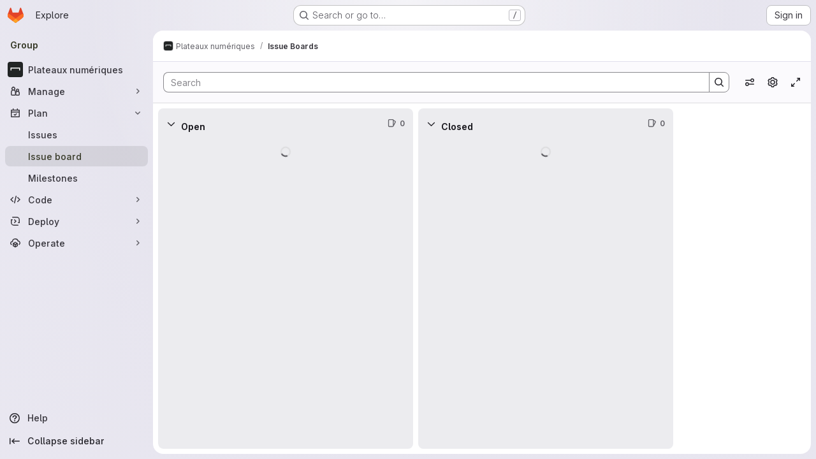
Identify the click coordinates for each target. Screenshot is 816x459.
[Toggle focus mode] (795, 82)
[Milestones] (76, 178)
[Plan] (76, 113)
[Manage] (76, 91)
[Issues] (76, 134)
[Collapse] (170, 123)
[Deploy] (76, 221)
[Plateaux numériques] (76, 69)
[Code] (76, 199)
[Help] (76, 418)
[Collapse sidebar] (76, 441)
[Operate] (76, 243)
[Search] (430, 82)
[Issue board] (76, 156)
